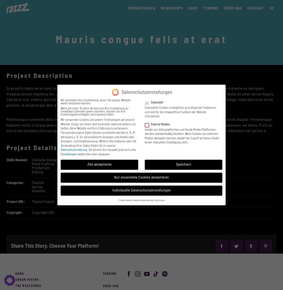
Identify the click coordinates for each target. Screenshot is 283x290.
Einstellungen (69, 154)
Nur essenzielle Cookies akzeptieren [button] (141, 177)
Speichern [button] (183, 164)
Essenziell (156, 102)
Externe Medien (159, 124)
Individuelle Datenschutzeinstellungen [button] (141, 190)
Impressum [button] (159, 200)
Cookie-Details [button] (125, 200)
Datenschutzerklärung (74, 150)
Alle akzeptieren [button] (99, 164)
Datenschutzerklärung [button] (143, 200)
